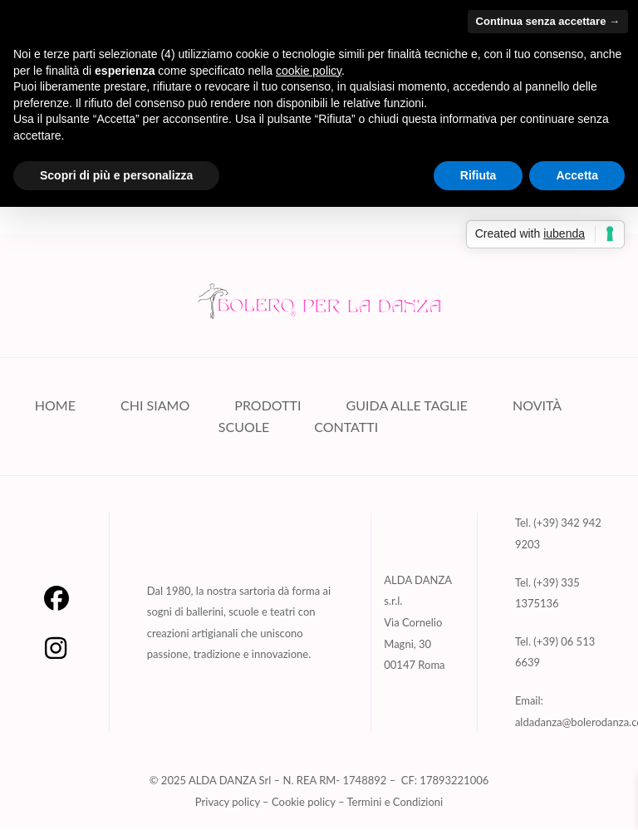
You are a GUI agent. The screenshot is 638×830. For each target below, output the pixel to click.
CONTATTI (346, 427)
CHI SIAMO (154, 406)
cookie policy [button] (308, 70)
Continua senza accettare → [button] (548, 21)
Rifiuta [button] (478, 175)
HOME (55, 406)
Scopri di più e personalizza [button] (116, 175)
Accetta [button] (577, 175)
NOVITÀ (537, 406)
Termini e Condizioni (394, 802)
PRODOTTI (267, 406)
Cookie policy (304, 802)
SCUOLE (243, 427)
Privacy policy (227, 802)
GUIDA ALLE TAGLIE (407, 406)
